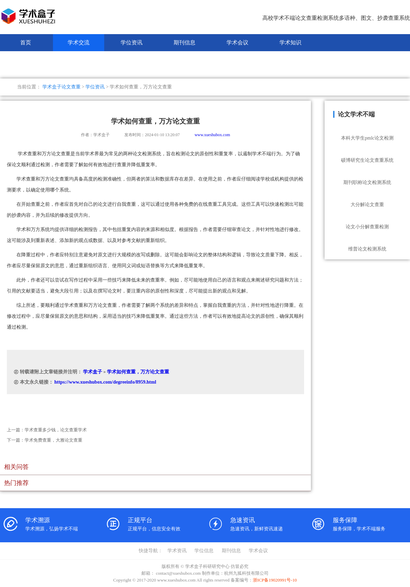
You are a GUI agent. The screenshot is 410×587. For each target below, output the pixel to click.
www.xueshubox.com (212, 134)
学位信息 (204, 550)
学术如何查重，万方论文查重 (138, 371)
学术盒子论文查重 (61, 86)
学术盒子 (92, 371)
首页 (25, 42)
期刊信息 (184, 42)
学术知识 (290, 42)
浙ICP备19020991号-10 (275, 580)
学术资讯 (177, 550)
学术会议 (237, 42)
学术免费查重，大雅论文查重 (53, 440)
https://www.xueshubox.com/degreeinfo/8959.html (105, 382)
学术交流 (79, 42)
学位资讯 (131, 42)
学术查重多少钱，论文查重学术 (56, 429)
